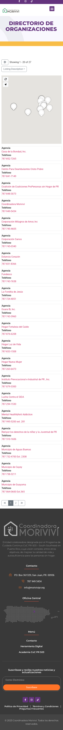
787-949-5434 (9, 211)
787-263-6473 (9, 369)
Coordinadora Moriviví (13, 204)
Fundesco (7, 274)
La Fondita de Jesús (12, 291)
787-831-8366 (9, 263)
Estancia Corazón (11, 256)
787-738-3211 (9, 474)
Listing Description (13, 69)
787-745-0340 (9, 246)
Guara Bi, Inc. (8, 309)
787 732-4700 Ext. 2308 (14, 456)
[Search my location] (5, 84)
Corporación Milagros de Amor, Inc (20, 221)
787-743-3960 (9, 316)
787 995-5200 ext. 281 (13, 421)
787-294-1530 (9, 404)
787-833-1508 (9, 351)
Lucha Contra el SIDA (13, 397)
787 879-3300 (9, 386)
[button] (51, 8)
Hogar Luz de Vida (11, 344)
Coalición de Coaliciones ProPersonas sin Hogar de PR (30, 186)
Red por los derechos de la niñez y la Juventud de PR (29, 432)
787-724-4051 (9, 298)
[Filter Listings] (4, 62)
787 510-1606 (9, 439)
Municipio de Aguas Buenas (16, 449)
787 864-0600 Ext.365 (13, 491)
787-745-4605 (9, 228)
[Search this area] (5, 79)
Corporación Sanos (12, 239)
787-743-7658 (9, 281)
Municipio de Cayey (12, 467)
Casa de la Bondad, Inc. (14, 151)
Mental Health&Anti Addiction (17, 414)
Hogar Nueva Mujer (12, 361)
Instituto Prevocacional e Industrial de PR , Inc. (26, 379)
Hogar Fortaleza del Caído (15, 326)
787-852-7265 (9, 158)
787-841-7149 (9, 176)
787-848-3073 (9, 193)
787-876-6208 (9, 334)
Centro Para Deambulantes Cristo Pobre (22, 169)
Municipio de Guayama (14, 484)
